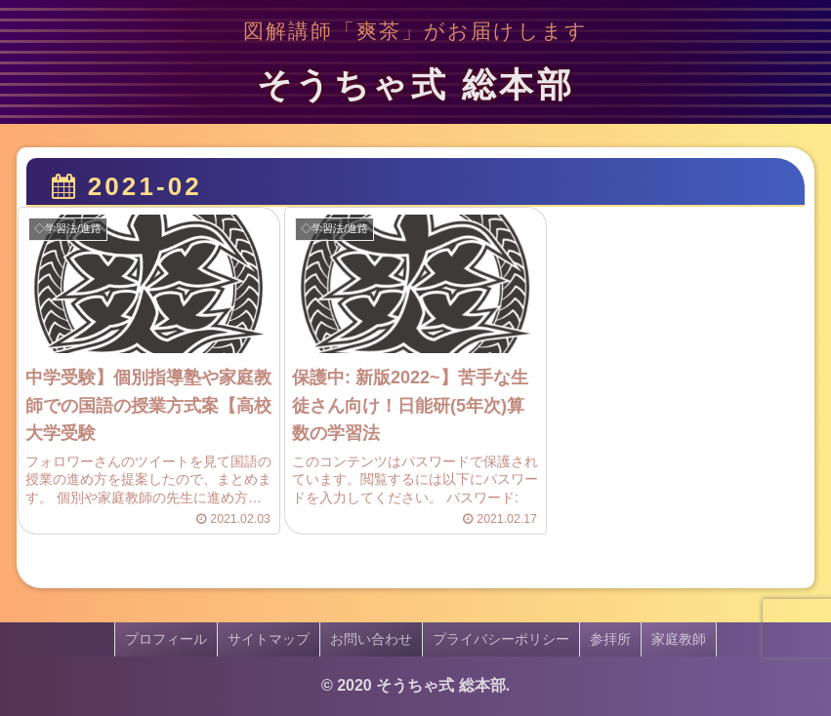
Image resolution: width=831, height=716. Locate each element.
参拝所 (610, 639)
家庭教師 (678, 639)
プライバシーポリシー (501, 639)
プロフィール (166, 639)
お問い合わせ (371, 639)
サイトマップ (269, 639)
